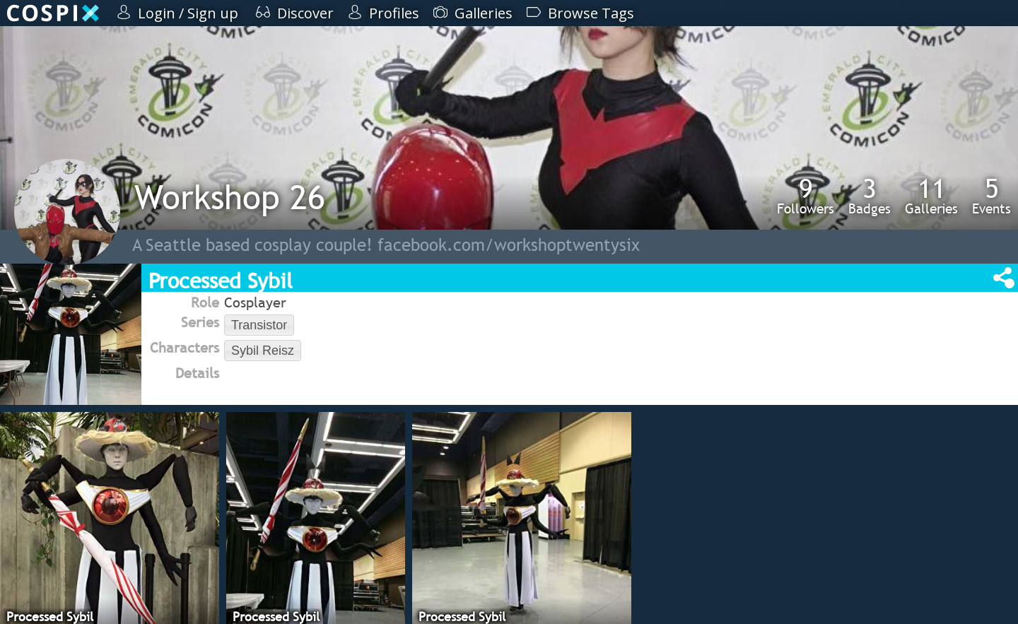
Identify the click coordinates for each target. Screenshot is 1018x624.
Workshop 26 (229, 196)
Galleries (931, 195)
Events (991, 195)
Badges (869, 195)
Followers (805, 195)
